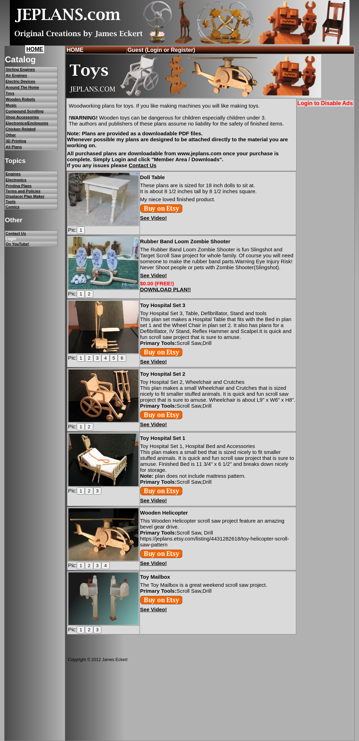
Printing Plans (19, 186)
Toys (10, 93)
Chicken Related (21, 129)
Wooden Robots (20, 99)
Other (11, 135)
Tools (11, 201)
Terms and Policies (23, 191)
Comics (13, 207)
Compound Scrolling (24, 111)
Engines (13, 174)
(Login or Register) (170, 50)
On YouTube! (17, 244)
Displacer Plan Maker (25, 196)
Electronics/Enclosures (27, 123)
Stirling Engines (20, 69)
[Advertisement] (326, 214)
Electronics (16, 180)
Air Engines (16, 75)
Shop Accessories (22, 117)
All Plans (14, 147)
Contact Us (16, 233)
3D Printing (16, 141)
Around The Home (22, 87)
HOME (34, 49)
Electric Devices (20, 81)
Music (11, 105)
